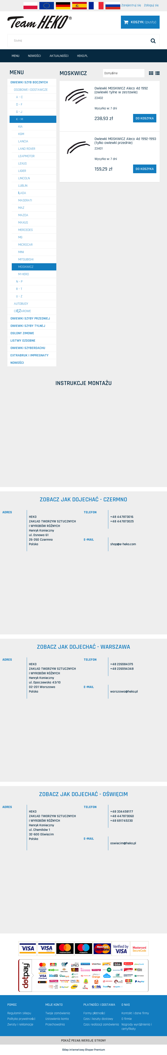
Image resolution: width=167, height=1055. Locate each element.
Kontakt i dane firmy (135, 1013)
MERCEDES (25, 230)
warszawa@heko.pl (124, 691)
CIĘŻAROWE (22, 311)
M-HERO (23, 274)
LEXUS (22, 163)
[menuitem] (15, 56)
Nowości (17, 362)
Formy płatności (94, 1013)
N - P (19, 281)
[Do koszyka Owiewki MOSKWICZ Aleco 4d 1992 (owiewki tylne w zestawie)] (144, 118)
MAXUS (23, 222)
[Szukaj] (153, 40)
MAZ (21, 208)
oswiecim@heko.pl (123, 843)
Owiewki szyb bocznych (29, 82)
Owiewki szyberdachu (27, 348)
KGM (21, 134)
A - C (19, 97)
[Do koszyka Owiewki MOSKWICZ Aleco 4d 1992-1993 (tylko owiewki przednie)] (144, 169)
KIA (20, 126)
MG (20, 237)
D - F (19, 104)
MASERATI (25, 200)
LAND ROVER (26, 148)
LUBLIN (22, 185)
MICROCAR (25, 244)
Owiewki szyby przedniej (30, 318)
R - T (19, 289)
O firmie (127, 1019)
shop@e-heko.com (123, 544)
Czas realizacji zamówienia (101, 1024)
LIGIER (22, 171)
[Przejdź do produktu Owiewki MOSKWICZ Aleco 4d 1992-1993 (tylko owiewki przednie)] (78, 147)
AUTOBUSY (21, 303)
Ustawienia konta (57, 1019)
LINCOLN (24, 178)
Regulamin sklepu (19, 1013)
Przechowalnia (55, 1024)
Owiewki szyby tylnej (27, 326)
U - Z (19, 296)
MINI (21, 252)
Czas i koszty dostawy (98, 1019)
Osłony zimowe (22, 333)
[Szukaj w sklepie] (83, 40)
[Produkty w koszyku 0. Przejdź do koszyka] (140, 22)
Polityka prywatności (21, 1019)
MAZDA (23, 215)
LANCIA (23, 141)
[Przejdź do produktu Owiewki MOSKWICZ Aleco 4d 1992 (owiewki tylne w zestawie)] (78, 96)
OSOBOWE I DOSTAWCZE (31, 89)
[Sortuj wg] (124, 73)
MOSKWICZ (25, 267)
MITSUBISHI (25, 259)
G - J (19, 112)
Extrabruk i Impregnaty (29, 355)
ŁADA (22, 193)
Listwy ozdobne (22, 340)
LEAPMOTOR (26, 156)
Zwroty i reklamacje (20, 1024)
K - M (19, 119)
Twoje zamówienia (57, 1013)
